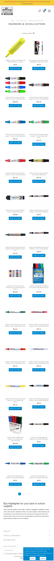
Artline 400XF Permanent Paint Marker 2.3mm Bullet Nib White (39, 362)
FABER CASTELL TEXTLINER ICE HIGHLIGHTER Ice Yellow (15, 61)
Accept (33, 558)
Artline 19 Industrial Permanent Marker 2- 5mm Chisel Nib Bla (39, 248)
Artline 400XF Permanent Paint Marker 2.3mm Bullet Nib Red (15, 362)
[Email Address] (21, 550)
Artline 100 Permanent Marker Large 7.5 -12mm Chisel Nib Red (15, 173)
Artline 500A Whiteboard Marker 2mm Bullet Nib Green (38, 476)
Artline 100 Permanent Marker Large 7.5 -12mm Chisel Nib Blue (15, 135)
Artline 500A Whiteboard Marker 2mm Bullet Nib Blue (15, 476)
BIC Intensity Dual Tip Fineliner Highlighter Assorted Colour (39, 61)
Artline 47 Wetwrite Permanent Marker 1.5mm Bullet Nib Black (39, 399)
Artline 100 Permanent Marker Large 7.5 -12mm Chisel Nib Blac (39, 98)
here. (44, 555)
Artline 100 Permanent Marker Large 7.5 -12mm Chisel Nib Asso (15, 98)
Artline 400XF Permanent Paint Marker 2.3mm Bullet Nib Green (15, 325)
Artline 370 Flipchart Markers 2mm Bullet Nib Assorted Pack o (39, 287)
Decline (43, 558)
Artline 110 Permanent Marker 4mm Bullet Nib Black (38, 173)
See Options (39, 105)
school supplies (24, 518)
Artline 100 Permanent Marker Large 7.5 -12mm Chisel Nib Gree (39, 136)
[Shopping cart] (44, 11)
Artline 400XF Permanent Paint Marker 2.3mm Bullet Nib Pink (39, 325)
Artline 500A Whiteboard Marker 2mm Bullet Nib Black (38, 438)
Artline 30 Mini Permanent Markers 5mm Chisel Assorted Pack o (15, 287)
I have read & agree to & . (22, 553)
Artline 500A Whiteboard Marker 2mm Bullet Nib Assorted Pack (15, 439)
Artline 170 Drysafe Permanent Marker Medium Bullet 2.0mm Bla (15, 248)
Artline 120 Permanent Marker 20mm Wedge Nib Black (15, 211)
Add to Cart (15, 68)
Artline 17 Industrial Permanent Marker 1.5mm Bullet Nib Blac (39, 211)
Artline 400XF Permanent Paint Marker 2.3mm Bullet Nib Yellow (15, 400)
